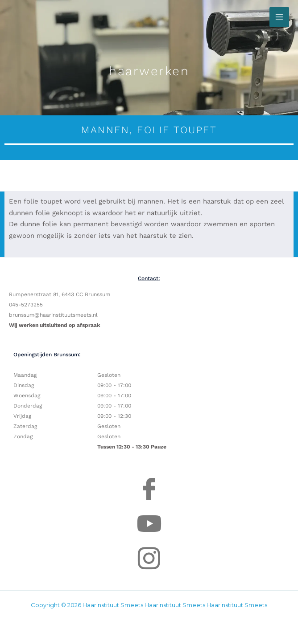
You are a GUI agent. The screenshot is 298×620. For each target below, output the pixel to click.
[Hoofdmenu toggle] (279, 17)
